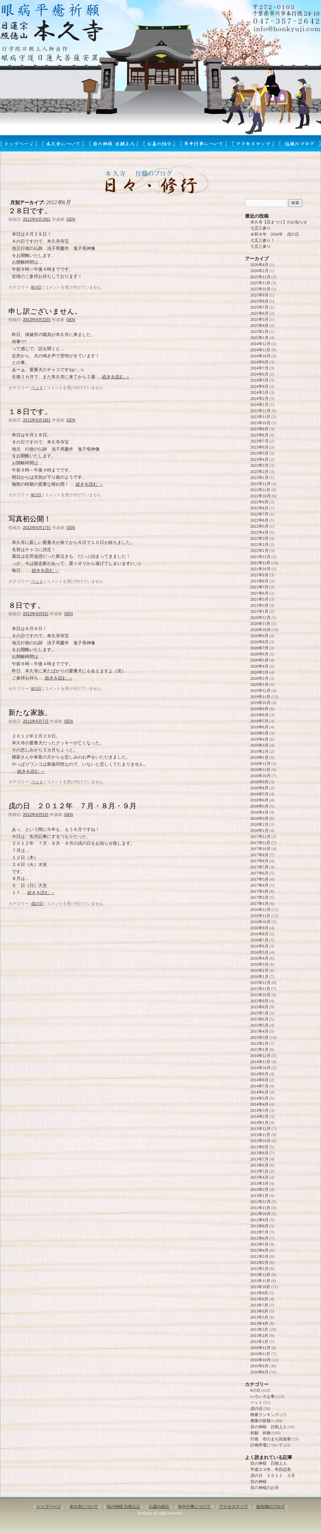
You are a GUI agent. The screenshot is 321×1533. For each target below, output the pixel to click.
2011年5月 (259, 1317)
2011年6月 (259, 1311)
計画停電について (266, 1445)
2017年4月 (259, 885)
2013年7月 (259, 1159)
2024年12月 (260, 343)
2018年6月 (259, 800)
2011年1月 (259, 1341)
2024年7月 (259, 368)
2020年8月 (259, 642)
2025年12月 (260, 276)
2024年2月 (259, 398)
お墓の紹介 (159, 1506)
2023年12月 (260, 410)
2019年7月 (259, 721)
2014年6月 (259, 1092)
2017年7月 (259, 867)
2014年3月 (259, 1110)
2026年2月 (259, 270)
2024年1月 (259, 404)
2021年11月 (260, 562)
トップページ (48, 1506)
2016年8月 (259, 934)
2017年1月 (259, 903)
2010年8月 (259, 1372)
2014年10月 (260, 1067)
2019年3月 (259, 745)
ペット (37, 387)
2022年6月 (259, 520)
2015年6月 (259, 1019)
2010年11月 (260, 1353)
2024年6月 (259, 374)
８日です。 (26, 605)
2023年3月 (259, 465)
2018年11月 (260, 769)
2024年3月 (259, 392)
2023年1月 (259, 477)
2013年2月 (259, 1189)
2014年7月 (259, 1086)
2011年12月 (260, 1274)
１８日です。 (30, 411)
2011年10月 (260, 1287)
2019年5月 (259, 733)
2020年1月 (259, 684)
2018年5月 (259, 806)
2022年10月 (260, 496)
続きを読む (115, 376)
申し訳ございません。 (45, 311)
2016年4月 (259, 958)
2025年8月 (259, 301)
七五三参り (260, 228)
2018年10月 (260, 775)
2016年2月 (259, 970)
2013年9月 (259, 1147)
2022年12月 (260, 483)
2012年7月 (259, 1232)
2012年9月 (259, 1220)
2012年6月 (259, 1238)
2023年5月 (259, 453)
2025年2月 (259, 331)
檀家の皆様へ (262, 1420)
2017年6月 (259, 873)
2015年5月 (259, 1025)
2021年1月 (259, 611)
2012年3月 (259, 1256)
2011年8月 (259, 1299)
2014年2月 (259, 1116)
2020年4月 (259, 666)
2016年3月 (259, 964)
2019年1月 (259, 757)
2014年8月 (259, 1080)
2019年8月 (259, 715)
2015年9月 (259, 1001)
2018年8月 (259, 788)
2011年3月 (259, 1329)
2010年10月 (260, 1360)
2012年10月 (260, 1214)
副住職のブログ (270, 1506)
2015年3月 (259, 1037)
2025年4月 (259, 325)
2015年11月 (260, 988)
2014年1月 (259, 1122)
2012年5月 (259, 1244)
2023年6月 (259, 447)
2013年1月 (259, 1195)
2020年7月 (259, 648)
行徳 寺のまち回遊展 (270, 1439)
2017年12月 (260, 836)
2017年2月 (259, 897)
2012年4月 (259, 1250)
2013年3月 (259, 1183)
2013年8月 (259, 1153)
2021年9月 (259, 575)
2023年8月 (259, 435)
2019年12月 (260, 690)
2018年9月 (259, 782)
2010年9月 (259, 1366)
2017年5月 (259, 879)
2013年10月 (260, 1141)
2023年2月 (259, 471)
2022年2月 (259, 544)
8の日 (36, 287)
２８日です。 (30, 211)
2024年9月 (259, 362)
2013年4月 (259, 1177)
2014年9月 (259, 1074)
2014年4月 (259, 1104)
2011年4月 (259, 1323)
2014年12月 (260, 1055)
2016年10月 (260, 921)
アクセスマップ (234, 1506)
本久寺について (84, 1506)
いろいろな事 (262, 1396)
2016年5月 (259, 952)
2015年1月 (259, 1049)
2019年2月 (259, 751)
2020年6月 (259, 654)
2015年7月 (259, 1013)
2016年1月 (259, 976)
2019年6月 (259, 727)
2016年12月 (260, 909)
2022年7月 (259, 514)
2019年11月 (260, 696)
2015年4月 (259, 1031)
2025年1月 (259, 337)
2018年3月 (259, 818)
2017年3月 (259, 891)
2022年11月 (260, 489)
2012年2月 (259, 1262)
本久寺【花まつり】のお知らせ (278, 222)
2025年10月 (260, 289)
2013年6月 (259, 1165)
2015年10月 (260, 994)
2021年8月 (259, 581)
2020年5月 (259, 660)
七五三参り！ (262, 240)
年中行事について (195, 1506)
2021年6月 (259, 593)
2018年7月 (259, 794)
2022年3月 (259, 538)
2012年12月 (260, 1201)
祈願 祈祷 (260, 1433)
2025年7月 (259, 307)
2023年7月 (259, 441)
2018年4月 (259, 812)
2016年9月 (259, 928)
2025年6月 (259, 313)
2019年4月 (259, 739)
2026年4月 (259, 264)
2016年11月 (260, 915)
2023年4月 (259, 459)
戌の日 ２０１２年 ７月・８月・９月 (72, 806)
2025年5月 (259, 319)
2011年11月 (260, 1280)
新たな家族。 (30, 712)
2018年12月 (260, 763)
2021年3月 (259, 605)
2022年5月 (259, 526)
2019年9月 (259, 708)
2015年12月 (260, 982)
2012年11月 (260, 1207)
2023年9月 (259, 429)
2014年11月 (260, 1061)
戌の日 (37, 903)
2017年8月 (259, 861)
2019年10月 (260, 702)
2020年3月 (259, 672)
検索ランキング (264, 1414)
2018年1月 (259, 830)
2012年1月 (259, 1268)
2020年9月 (259, 635)
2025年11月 (260, 283)
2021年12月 (260, 556)
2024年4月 (259, 386)
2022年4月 (259, 532)
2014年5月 (259, 1098)
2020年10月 (260, 629)
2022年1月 (259, 550)
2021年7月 (259, 587)
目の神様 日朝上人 (268, 1426)
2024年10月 (260, 356)
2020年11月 (260, 623)
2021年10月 (260, 569)
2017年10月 (260, 848)
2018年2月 (259, 824)
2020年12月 (260, 617)
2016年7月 (259, 940)
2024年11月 (260, 350)
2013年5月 (259, 1171)
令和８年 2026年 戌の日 (274, 234)
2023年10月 (260, 423)
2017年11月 (260, 842)
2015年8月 (259, 1007)
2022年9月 (259, 502)
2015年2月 (259, 1043)
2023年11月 (260, 416)
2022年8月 (259, 508)
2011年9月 (259, 1293)
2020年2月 (259, 678)
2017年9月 (259, 855)
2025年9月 (259, 295)
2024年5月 (259, 380)
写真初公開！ (29, 519)
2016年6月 (259, 946)
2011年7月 (259, 1305)
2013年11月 (260, 1134)
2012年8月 (259, 1226)
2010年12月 (260, 1347)
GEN (70, 219)
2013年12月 (260, 1128)
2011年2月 (259, 1335)
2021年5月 (259, 599)
